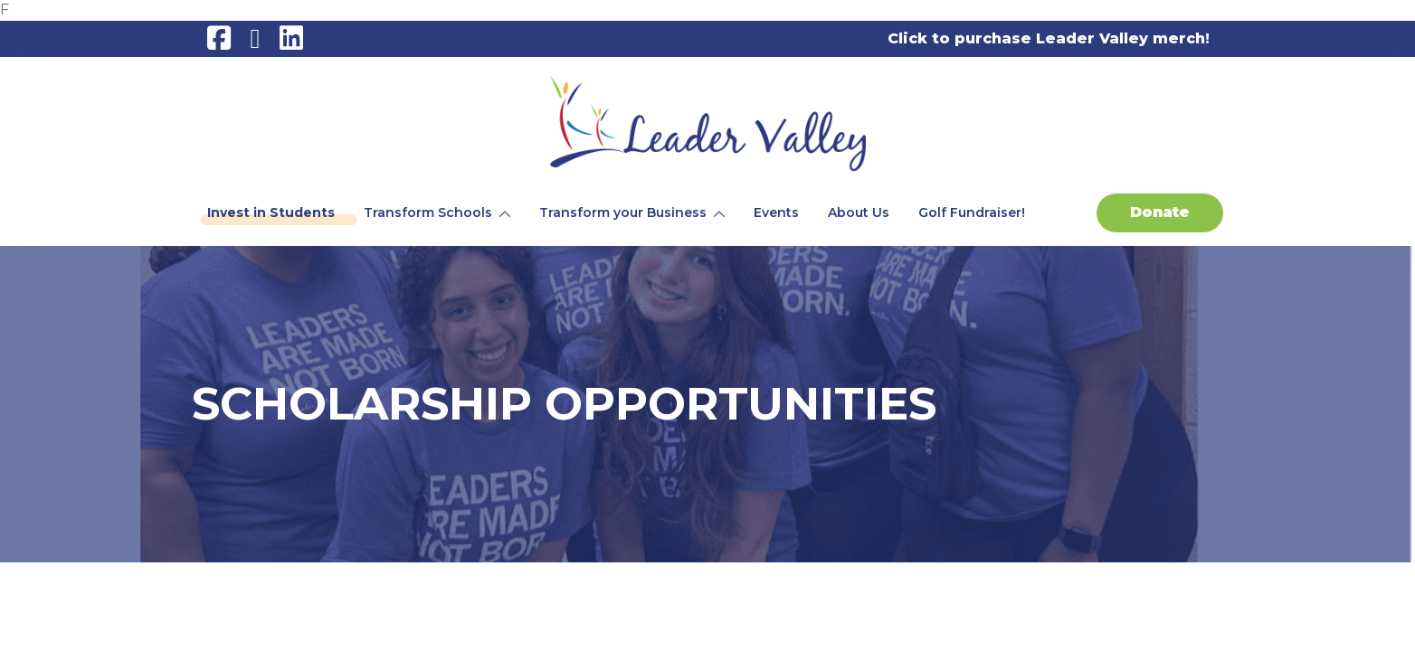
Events (776, 212)
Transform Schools (428, 212)
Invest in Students (271, 212)
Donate (1160, 212)
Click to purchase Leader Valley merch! (1049, 38)
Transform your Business (623, 212)
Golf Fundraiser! (971, 212)
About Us (858, 212)
